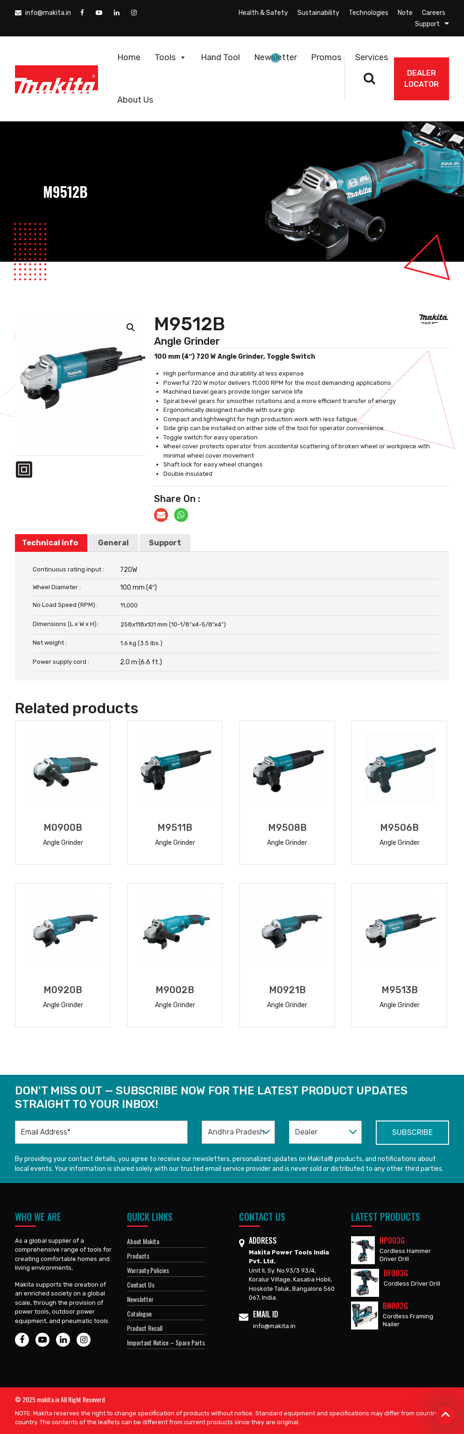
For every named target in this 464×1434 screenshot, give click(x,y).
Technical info (50, 542)
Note (405, 13)
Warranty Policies (148, 1270)
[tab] (50, 543)
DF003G (396, 1273)
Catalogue (139, 1313)
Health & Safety (263, 13)
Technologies (368, 13)
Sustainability (318, 13)
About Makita (143, 1241)
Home (129, 57)
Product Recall (144, 1328)
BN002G (395, 1305)
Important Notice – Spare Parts (166, 1342)
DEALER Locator (421, 79)
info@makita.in (43, 13)
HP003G (392, 1240)
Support (427, 24)
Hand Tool (220, 57)
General (113, 542)
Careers (433, 13)
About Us (135, 100)
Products (138, 1255)
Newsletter (275, 57)
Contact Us (141, 1284)
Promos (326, 57)
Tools (171, 57)
